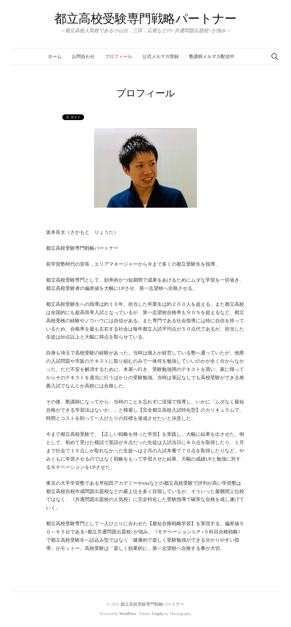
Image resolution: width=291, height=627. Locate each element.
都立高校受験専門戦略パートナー (145, 18)
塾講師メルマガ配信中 (211, 56)
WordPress (127, 614)
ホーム (55, 56)
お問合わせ (83, 56)
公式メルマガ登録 (160, 56)
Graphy (157, 614)
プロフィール (118, 56)
